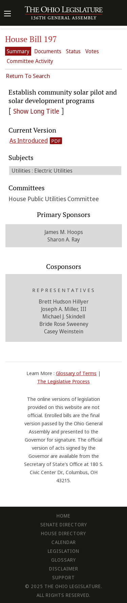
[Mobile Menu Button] (7, 14)
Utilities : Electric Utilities (42, 170)
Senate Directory (63, 524)
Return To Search (28, 76)
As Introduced (28, 140)
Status (73, 51)
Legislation (63, 551)
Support (63, 577)
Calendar (63, 542)
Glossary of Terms (76, 373)
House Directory (63, 533)
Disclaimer (63, 568)
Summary (18, 51)
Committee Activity (30, 61)
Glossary (63, 560)
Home (63, 515)
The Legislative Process (63, 381)
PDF (56, 140)
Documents (47, 51)
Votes (92, 51)
